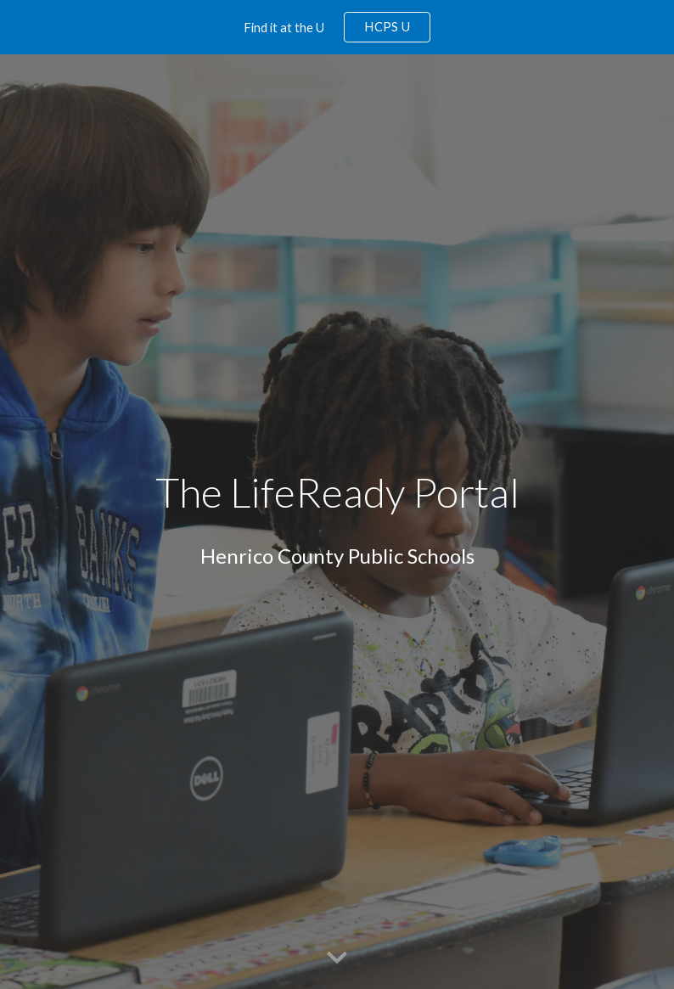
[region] (337, 27)
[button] (337, 958)
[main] (337, 492)
